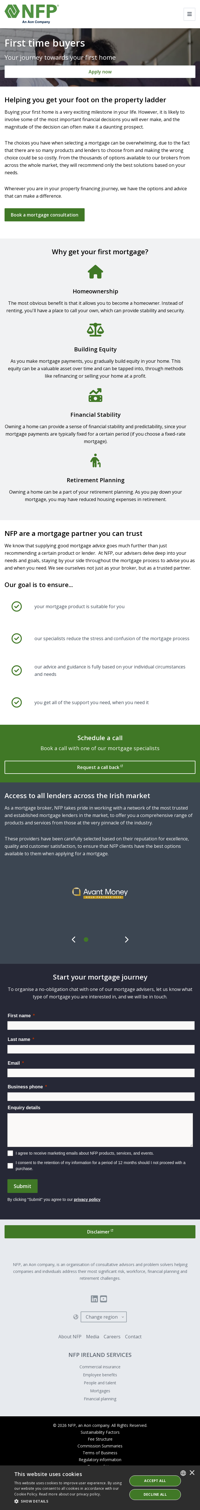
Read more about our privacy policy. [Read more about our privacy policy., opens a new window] (70, 1494)
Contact (133, 1336)
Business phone (25, 1086)
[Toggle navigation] (189, 14)
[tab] (86, 939)
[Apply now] (100, 71)
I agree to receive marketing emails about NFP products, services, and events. (85, 1153)
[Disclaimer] (100, 1231)
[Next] (126, 939)
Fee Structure (100, 1439)
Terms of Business (100, 1452)
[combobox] (183, 1473)
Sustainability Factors (100, 1432)
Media (92, 1336)
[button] (69, 1501)
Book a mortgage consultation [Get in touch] (44, 215)
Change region (102, 1317)
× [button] (192, 1473)
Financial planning (100, 1398)
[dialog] (100, 1487)
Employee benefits (100, 1374)
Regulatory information (100, 1459)
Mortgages (100, 1390)
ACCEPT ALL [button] (155, 1480)
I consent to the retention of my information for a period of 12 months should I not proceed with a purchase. (100, 1165)
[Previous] (73, 939)
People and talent (100, 1382)
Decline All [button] (155, 1494)
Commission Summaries (100, 1446)
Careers (112, 1336)
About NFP (69, 1336)
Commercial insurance (100, 1366)
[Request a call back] (100, 767)
